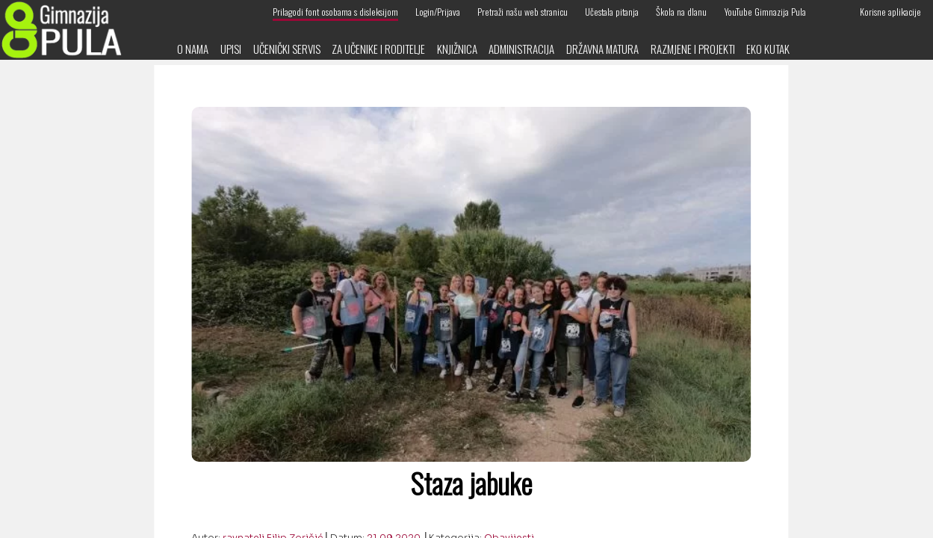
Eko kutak (768, 48)
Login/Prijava (437, 11)
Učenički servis (286, 48)
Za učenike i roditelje (378, 48)
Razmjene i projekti (693, 48)
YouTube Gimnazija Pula (765, 11)
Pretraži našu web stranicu (522, 11)
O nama (192, 48)
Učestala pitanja (612, 11)
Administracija (521, 48)
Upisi (230, 48)
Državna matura (602, 48)
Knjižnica (457, 48)
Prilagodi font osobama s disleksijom (335, 11)
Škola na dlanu (681, 11)
